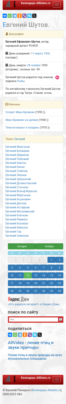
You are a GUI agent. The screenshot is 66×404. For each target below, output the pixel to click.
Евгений (19, 139)
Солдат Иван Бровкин (19, 112)
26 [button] (27, 290)
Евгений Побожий (17, 159)
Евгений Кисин (15, 167)
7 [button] (43, 267)
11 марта (37, 53)
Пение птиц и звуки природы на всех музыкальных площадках (35, 356)
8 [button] (51, 267)
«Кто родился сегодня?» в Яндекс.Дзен (33, 301)
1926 (47, 53)
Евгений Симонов (17, 235)
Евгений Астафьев (17, 207)
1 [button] (51, 259)
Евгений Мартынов (17, 195)
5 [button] (28, 267)
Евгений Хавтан (15, 163)
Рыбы (21, 81)
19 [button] (27, 283)
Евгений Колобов (16, 223)
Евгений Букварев (17, 151)
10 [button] (12, 275)
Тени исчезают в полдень (22, 127)
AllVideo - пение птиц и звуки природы (31, 345)
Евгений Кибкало (16, 227)
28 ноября (33, 65)
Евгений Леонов (15, 175)
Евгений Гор (13, 231)
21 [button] (43, 283)
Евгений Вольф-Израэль (21, 191)
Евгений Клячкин (16, 215)
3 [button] (12, 267)
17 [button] (12, 283)
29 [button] (51, 290)
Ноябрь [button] (49, 246)
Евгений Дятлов (15, 203)
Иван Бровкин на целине (21, 120)
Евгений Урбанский (18, 179)
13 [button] (35, 275)
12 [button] (27, 275)
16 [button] (59, 275)
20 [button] (35, 283)
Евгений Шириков (17, 155)
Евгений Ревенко (16, 219)
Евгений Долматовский (20, 183)
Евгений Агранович (18, 199)
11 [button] (19, 275)
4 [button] (20, 267)
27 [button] (35, 290)
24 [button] (12, 290)
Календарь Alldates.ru (46, 390)
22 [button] (51, 283)
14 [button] (43, 275)
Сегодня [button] (22, 246)
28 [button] (43, 290)
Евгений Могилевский (19, 211)
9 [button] (59, 267)
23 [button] (59, 283)
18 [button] (19, 283)
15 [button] (51, 275)
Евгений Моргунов (17, 146)
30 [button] (59, 290)
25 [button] (19, 290)
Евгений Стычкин (16, 187)
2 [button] (59, 259)
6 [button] (35, 267)
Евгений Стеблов (16, 171)
